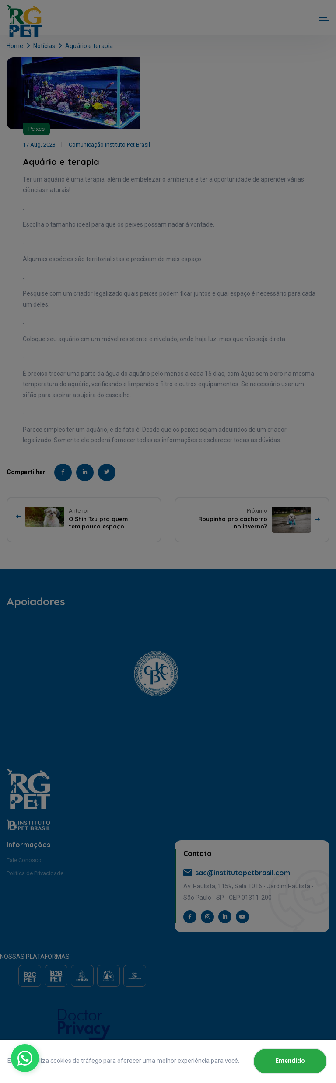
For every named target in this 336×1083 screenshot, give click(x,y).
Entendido (290, 1060)
